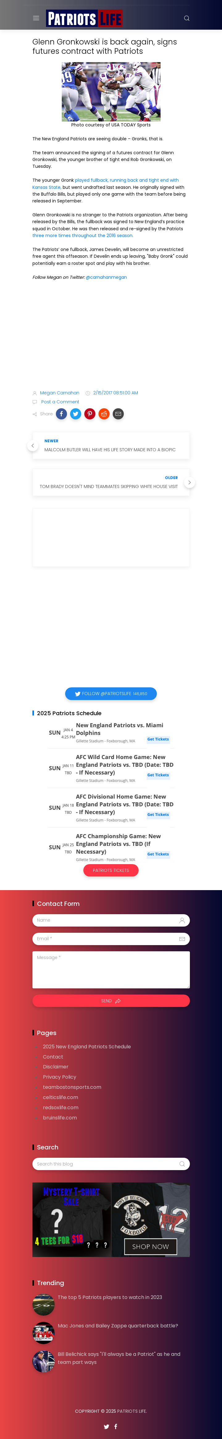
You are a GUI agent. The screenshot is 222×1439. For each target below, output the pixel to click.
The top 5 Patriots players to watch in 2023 (110, 1297)
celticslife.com (60, 1097)
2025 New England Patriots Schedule (87, 1046)
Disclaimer (56, 1066)
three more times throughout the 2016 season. (82, 235)
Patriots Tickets (111, 870)
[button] (61, 413)
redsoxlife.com (60, 1107)
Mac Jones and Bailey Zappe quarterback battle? (118, 1325)
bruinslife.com (60, 1117)
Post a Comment (59, 402)
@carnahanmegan (106, 277)
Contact (53, 1056)
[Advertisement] (111, 336)
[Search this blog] (111, 1164)
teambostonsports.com (72, 1087)
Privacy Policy (59, 1076)
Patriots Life (131, 1411)
